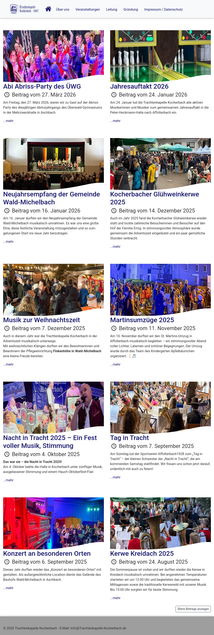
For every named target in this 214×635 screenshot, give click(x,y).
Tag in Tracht (129, 438)
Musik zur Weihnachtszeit (41, 320)
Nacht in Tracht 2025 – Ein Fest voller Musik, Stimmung (50, 442)
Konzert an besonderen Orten (47, 553)
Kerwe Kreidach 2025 (142, 553)
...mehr (8, 121)
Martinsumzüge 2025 (142, 320)
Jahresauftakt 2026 (139, 86)
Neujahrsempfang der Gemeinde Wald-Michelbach (51, 198)
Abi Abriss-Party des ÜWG (42, 86)
